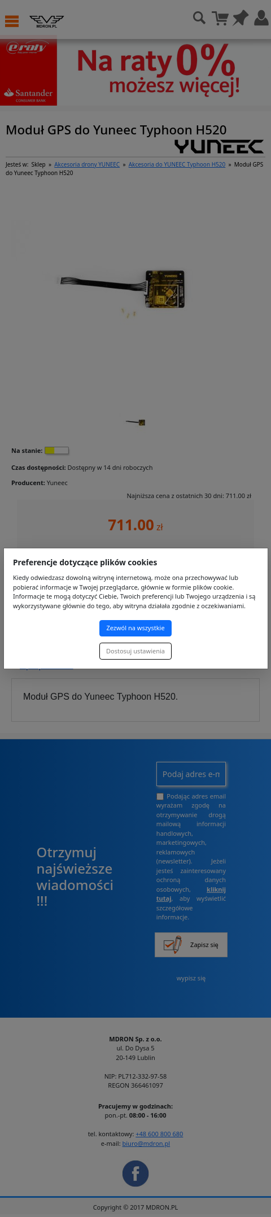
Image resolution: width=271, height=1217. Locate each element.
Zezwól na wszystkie (135, 627)
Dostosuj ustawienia (135, 651)
